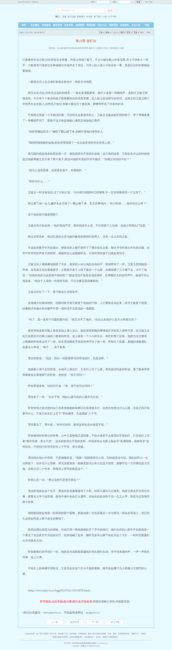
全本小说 (135, 25)
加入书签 (115, 622)
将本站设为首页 (24, 2)
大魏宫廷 (99, 48)
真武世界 (85, 48)
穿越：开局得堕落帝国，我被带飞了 (126, 634)
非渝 (109, 634)
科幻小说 (102, 25)
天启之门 (106, 48)
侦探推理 (79, 25)
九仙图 (121, 48)
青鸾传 (143, 634)
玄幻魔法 (35, 25)
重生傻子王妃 (63, 634)
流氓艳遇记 (114, 48)
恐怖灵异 (113, 25)
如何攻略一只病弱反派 (78, 634)
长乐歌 (89, 16)
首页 (24, 25)
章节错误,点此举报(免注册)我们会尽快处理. (66, 601)
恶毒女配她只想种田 (60, 637)
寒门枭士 (98, 16)
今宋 (105, 16)
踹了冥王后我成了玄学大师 (46, 634)
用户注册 (148, 2)
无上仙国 (60, 48)
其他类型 (124, 25)
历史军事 (68, 25)
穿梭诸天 (81, 16)
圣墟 (64, 16)
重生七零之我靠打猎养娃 (97, 634)
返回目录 (74, 622)
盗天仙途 (72, 16)
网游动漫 (91, 25)
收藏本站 (35, 2)
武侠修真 (46, 25)
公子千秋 (112, 16)
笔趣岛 (35, 17)
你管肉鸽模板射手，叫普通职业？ (81, 637)
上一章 (54, 622)
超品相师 (78, 48)
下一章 (95, 622)
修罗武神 (67, 48)
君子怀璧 (29, 32)
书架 (147, 25)
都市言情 (57, 25)
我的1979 (92, 48)
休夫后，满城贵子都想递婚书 (107, 637)
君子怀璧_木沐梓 (70, 643)
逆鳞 (72, 48)
